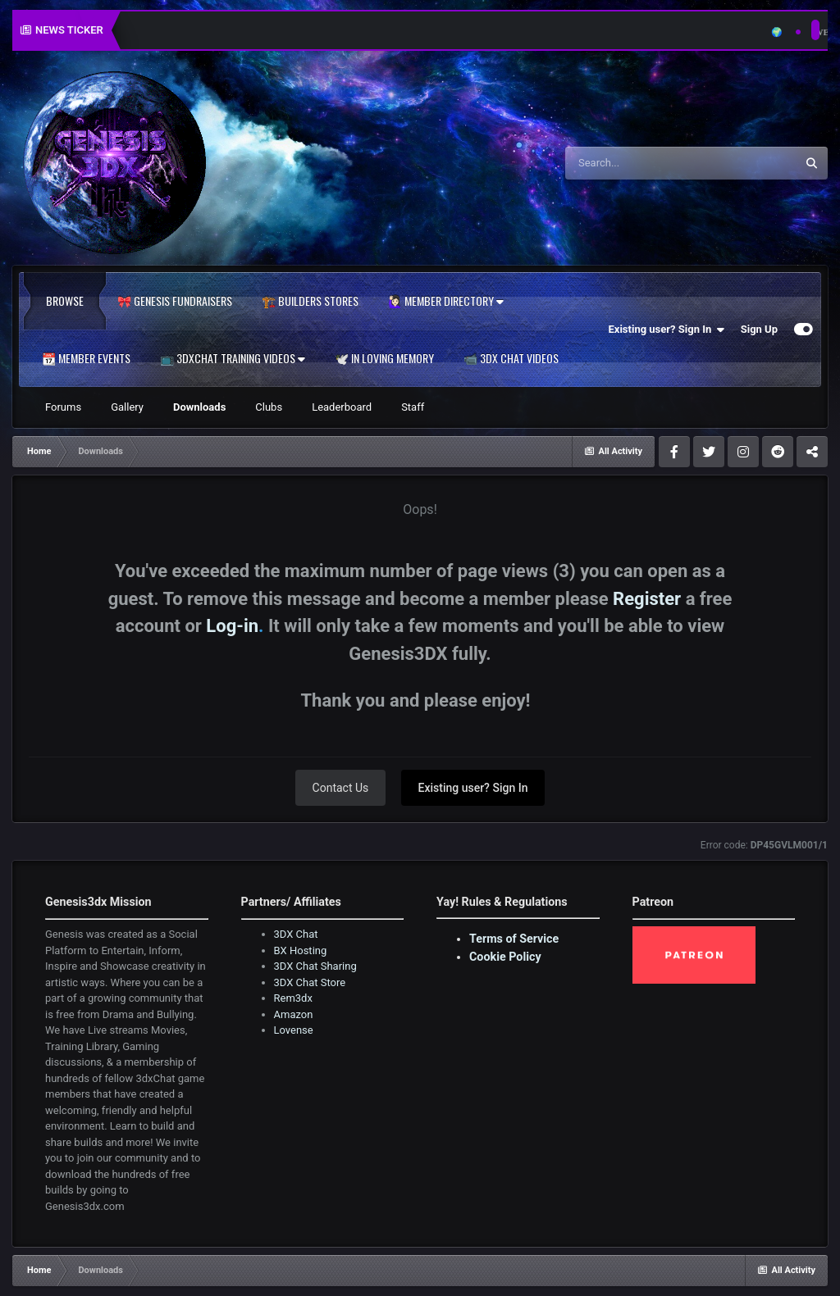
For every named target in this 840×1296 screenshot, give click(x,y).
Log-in (232, 626)
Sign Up (759, 329)
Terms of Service (514, 938)
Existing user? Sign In (666, 329)
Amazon (293, 1014)
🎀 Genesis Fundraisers (175, 301)
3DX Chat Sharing (315, 966)
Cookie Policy (505, 956)
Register (647, 599)
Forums (63, 407)
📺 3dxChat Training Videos (232, 358)
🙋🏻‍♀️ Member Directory (445, 301)
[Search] (653, 163)
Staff (412, 407)
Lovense (293, 1030)
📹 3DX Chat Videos (511, 358)
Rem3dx (293, 998)
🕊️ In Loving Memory (384, 358)
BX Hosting (300, 950)
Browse (65, 301)
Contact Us (341, 787)
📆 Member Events (86, 358)
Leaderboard (342, 407)
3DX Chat (296, 934)
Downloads (199, 407)
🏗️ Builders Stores (310, 301)
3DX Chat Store (310, 982)
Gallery (127, 407)
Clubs (268, 407)
